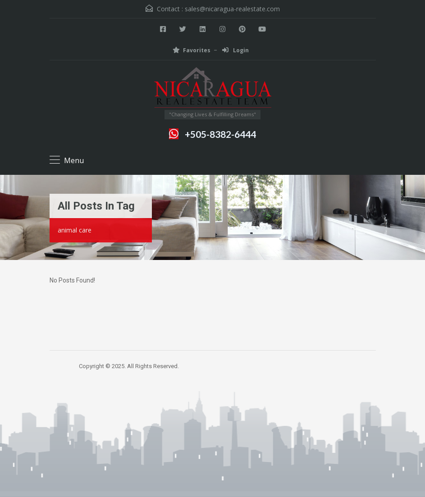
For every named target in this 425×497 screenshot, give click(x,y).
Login (235, 50)
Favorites (191, 50)
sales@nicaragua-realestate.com (232, 9)
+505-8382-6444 (220, 134)
